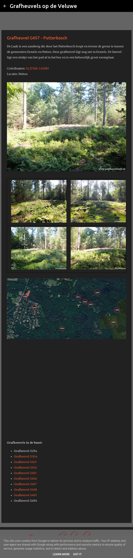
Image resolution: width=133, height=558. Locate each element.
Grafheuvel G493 (25, 495)
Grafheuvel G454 (25, 467)
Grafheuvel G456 (25, 478)
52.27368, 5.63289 (37, 68)
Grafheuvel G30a (25, 456)
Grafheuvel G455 (25, 473)
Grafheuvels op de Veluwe (43, 6)
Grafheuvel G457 (25, 484)
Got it (77, 554)
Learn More (61, 554)
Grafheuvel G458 (25, 489)
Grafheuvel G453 (25, 462)
